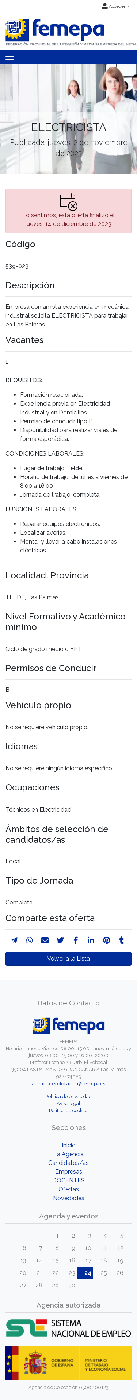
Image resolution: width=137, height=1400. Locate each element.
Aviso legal (68, 1103)
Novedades (68, 1198)
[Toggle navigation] (10, 57)
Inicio (69, 1145)
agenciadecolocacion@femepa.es (68, 1083)
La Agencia (68, 1154)
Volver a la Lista (68, 958)
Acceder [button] (114, 6)
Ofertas (68, 1189)
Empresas (68, 1171)
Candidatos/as (68, 1162)
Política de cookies (68, 1110)
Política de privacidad (68, 1096)
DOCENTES (68, 1180)
